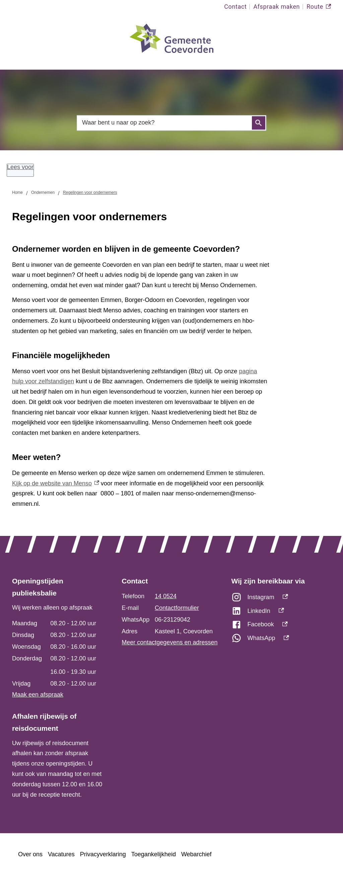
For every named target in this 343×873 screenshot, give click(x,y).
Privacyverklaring (103, 854)
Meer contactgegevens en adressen (169, 642)
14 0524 (166, 596)
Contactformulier (177, 608)
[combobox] (171, 123)
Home (17, 192)
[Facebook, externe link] (281, 626)
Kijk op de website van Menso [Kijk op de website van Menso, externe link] (55, 483)
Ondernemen (43, 192)
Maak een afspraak (37, 694)
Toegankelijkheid (153, 854)
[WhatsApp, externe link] (281, 640)
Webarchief (196, 854)
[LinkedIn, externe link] (281, 613)
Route (318, 7)
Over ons (30, 854)
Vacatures (61, 854)
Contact (235, 6)
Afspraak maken (276, 6)
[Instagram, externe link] (281, 599)
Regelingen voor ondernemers (90, 192)
